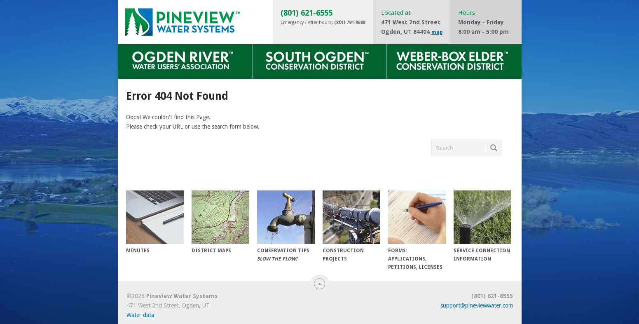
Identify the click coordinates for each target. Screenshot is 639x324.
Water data (140, 315)
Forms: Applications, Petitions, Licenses (417, 230)
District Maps (220, 222)
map (436, 32)
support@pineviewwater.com (476, 305)
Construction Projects (351, 226)
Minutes (155, 222)
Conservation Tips (286, 226)
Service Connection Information (482, 226)
